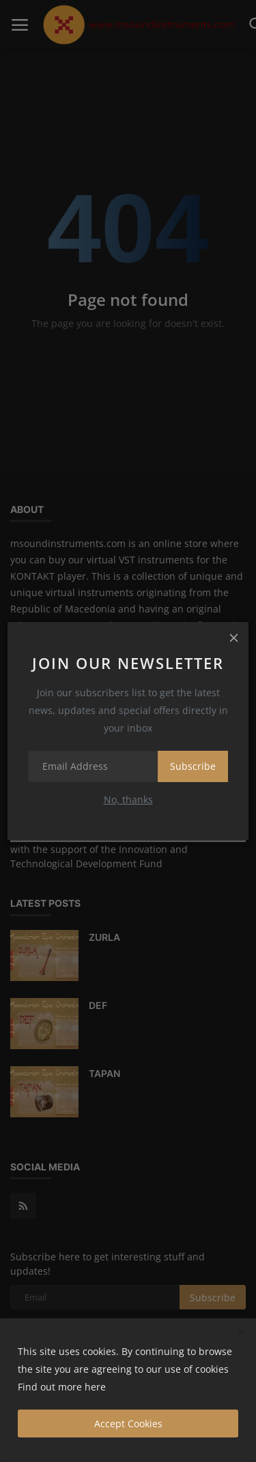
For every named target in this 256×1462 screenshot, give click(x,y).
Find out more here (62, 1386)
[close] (233, 637)
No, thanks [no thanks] (128, 799)
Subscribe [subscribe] (193, 766)
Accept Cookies (128, 1423)
